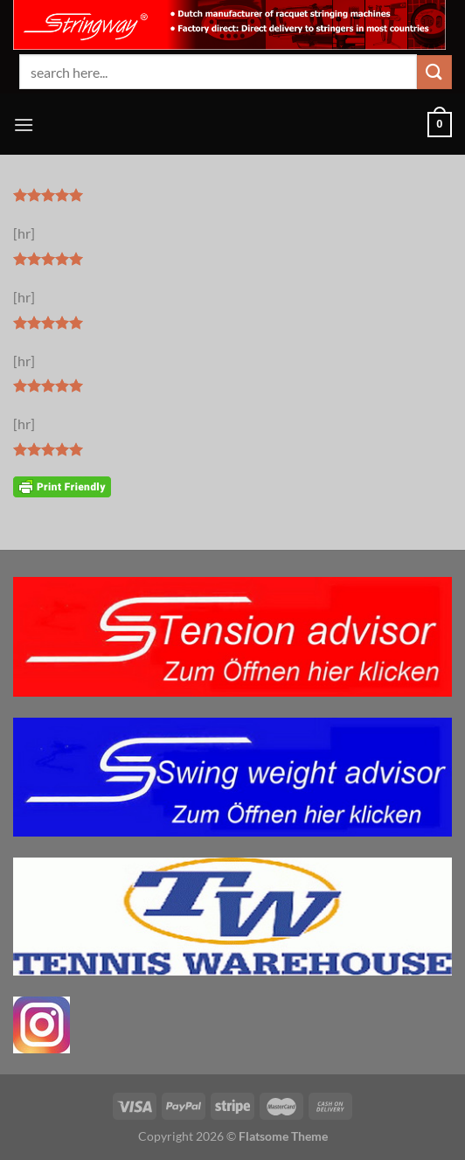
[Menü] (23, 124)
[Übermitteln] (434, 72)
